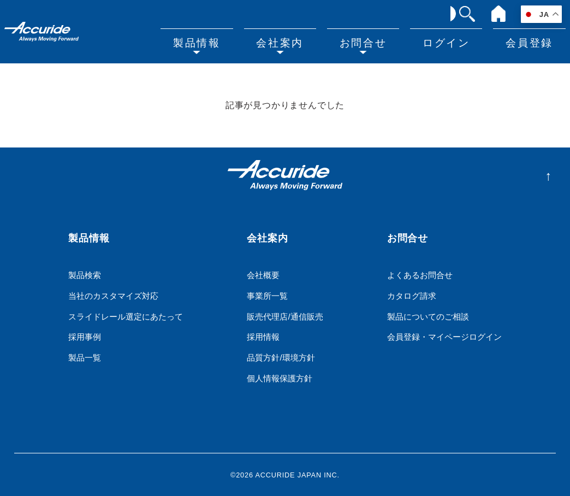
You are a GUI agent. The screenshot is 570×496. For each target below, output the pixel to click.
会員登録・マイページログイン (444, 336)
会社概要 (263, 274)
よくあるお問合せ (420, 274)
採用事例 (84, 336)
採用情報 (263, 336)
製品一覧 (84, 357)
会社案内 (283, 42)
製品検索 (84, 274)
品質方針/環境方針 (280, 357)
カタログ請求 (411, 295)
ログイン (447, 42)
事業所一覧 (267, 295)
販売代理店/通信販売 (285, 316)
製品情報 (201, 42)
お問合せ (365, 42)
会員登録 (529, 42)
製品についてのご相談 (428, 316)
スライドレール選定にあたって (125, 316)
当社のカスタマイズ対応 (113, 295)
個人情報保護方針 (279, 378)
